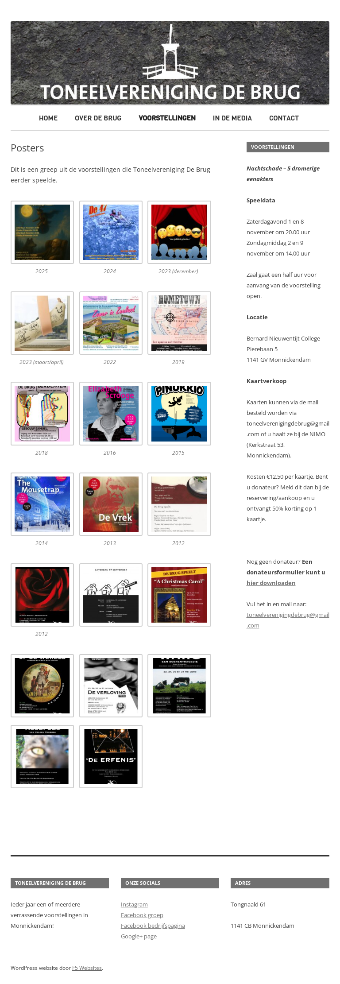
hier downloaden (271, 583)
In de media (232, 118)
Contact (284, 118)
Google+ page (139, 936)
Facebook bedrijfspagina (153, 926)
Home (48, 118)
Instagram (134, 904)
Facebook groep (142, 915)
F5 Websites (87, 968)
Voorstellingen (167, 118)
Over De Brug (98, 118)
